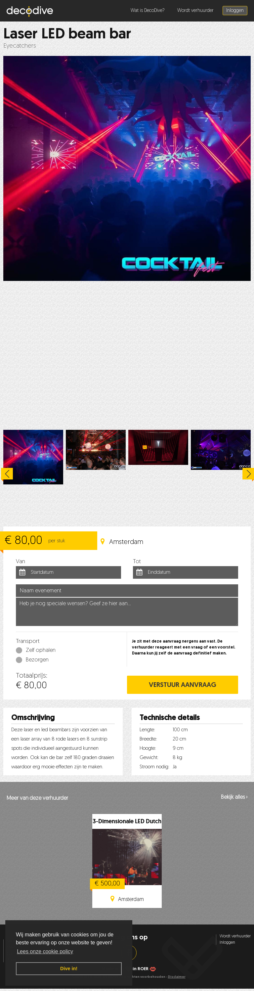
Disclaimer (177, 977)
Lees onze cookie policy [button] (45, 951)
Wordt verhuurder (195, 10)
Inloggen (235, 10)
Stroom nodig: (154, 767)
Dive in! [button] (68, 968)
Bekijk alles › (234, 797)
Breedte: (148, 739)
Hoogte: (148, 748)
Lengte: (147, 730)
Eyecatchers (19, 46)
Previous (7, 475)
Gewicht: (149, 757)
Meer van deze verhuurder (37, 798)
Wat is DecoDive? (148, 10)
